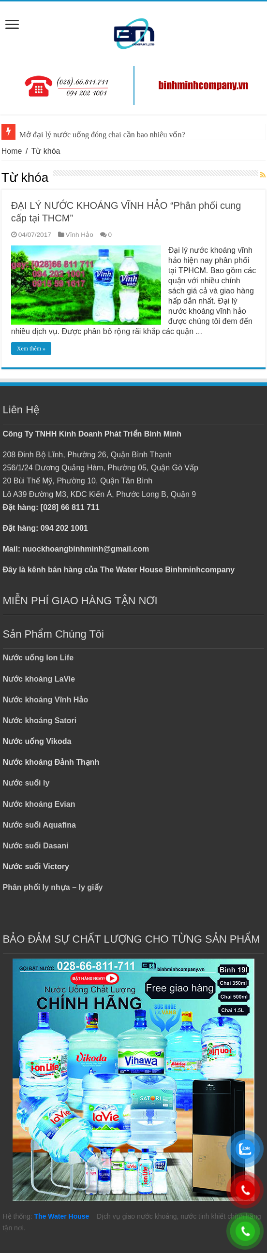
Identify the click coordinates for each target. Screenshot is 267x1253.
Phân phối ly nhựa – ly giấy (53, 887)
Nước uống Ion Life (38, 658)
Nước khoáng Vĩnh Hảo (46, 700)
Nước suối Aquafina (39, 825)
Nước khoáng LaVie (39, 679)
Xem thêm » (31, 348)
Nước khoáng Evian (39, 804)
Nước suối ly (26, 783)
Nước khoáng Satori (40, 720)
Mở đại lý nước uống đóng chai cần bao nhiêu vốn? (102, 135)
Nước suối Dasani (36, 846)
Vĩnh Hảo (79, 234)
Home (11, 151)
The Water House (61, 1216)
